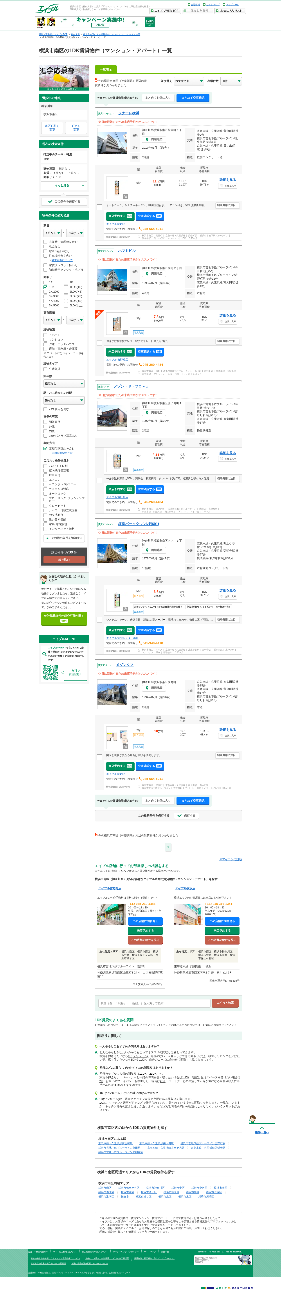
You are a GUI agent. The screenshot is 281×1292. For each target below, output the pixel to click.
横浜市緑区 (105, 1187)
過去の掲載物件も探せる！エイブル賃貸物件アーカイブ (55, 1258)
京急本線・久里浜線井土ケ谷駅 (165, 1147)
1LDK (142, 1059)
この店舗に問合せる (145, 921)
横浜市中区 (178, 1187)
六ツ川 (159, 649)
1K (203, 1056)
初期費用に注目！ (227, 205)
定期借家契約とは (62, 453)
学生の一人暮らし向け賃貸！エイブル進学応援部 (107, 1258)
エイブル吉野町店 (109, 888)
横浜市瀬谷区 (143, 1196)
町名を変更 (76, 127)
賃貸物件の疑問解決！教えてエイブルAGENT (154, 1258)
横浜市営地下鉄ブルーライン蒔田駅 (119, 1147)
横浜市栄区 (164, 1196)
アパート (189, 788)
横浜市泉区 (184, 1196)
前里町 (159, 235)
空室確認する (150, 216)
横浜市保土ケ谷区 (128, 1187)
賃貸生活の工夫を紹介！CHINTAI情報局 (48, 1263)
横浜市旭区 (192, 1192)
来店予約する (120, 216)
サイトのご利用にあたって (65, 1252)
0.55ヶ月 (193, 238)
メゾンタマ (124, 665)
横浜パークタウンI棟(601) (138, 524)
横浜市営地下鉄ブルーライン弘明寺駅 (120, 1152)
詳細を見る (228, 180)
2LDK (153, 1073)
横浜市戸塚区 (214, 1192)
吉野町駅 (208, 371)
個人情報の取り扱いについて (95, 1252)
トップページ (232, 4)
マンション (173, 238)
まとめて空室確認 (193, 97)
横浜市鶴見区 (171, 1192)
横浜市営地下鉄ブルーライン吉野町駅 (202, 1143)
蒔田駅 (198, 371)
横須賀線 (218, 649)
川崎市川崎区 (206, 1196)
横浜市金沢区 (199, 1187)
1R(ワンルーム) (138, 1056)
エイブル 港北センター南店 (122, 638)
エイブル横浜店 (185, 888)
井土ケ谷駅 (193, 649)
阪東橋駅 (146, 238)
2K (101, 1081)
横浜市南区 (147, 235)
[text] (154, 1003)
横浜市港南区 (106, 1196)
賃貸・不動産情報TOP (38, 1252)
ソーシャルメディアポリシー (126, 1252)
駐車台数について (62, 260)
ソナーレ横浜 (128, 113)
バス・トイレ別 (182, 374)
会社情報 (195, 4)
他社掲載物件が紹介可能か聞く (64, 618)
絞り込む (64, 559)
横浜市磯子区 (149, 1192)
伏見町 (159, 785)
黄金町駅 (192, 235)
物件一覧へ (262, 1132)
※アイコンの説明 (230, 859)
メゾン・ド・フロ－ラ (131, 386)
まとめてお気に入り (158, 97)
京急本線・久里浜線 (175, 235)
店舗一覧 (165, 1252)
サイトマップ (213, 4)
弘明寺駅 (206, 649)
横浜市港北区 (106, 1192)
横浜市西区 (127, 1192)
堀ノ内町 (160, 509)
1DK (184, 238)
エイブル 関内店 (115, 224)
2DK (163, 1081)
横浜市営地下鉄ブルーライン (214, 235)
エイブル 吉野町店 (117, 359)
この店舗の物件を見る (145, 940)
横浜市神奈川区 (155, 1187)
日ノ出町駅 (159, 238)
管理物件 (167, 652)
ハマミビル (127, 251)
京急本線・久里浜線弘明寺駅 (208, 1147)
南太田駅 (146, 374)
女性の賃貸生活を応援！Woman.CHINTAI (89, 1263)
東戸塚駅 (229, 649)
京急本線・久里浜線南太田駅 (156, 1143)
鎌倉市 (125, 1196)
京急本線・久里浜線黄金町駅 (115, 1143)
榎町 (158, 371)
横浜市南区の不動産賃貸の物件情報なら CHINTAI (206, 1260)
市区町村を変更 (52, 127)
